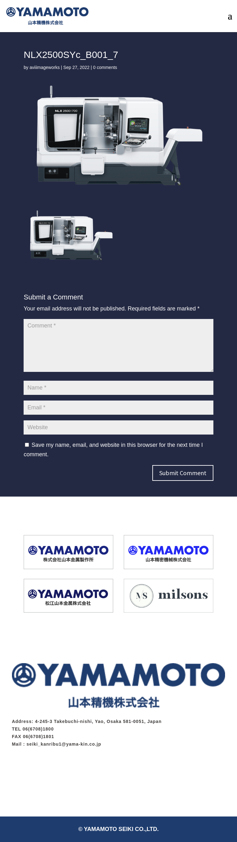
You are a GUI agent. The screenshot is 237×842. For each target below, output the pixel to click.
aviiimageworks (45, 67)
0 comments (105, 67)
